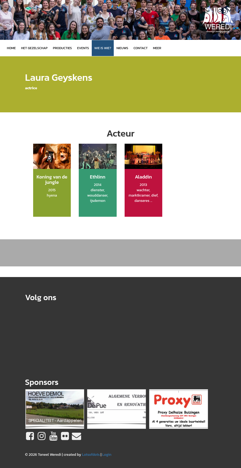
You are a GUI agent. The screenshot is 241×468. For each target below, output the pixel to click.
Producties (62, 47)
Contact (141, 47)
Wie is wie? (102, 47)
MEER (157, 47)
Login (106, 454)
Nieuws (122, 47)
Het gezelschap (34, 47)
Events (83, 47)
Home (11, 47)
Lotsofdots (91, 454)
